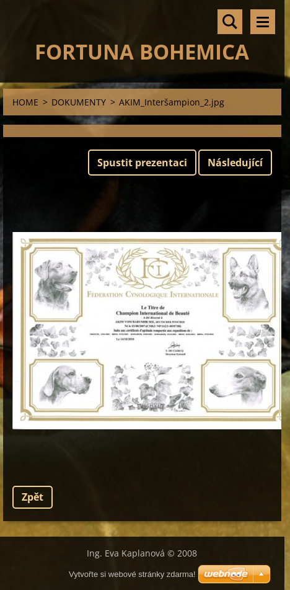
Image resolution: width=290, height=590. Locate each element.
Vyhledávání (230, 21)
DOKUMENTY (78, 102)
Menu (262, 21)
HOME (25, 102)
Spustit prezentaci (142, 162)
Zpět (32, 497)
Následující (235, 162)
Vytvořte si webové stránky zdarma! (132, 574)
